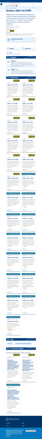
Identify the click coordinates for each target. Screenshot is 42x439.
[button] (8, 1)
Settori (23, 423)
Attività (7, 425)
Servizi (23, 425)
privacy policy (8, 436)
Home (7, 8)
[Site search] (35, 4)
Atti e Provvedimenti (13, 8)
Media (12, 31)
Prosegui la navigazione (30, 431)
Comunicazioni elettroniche (28, 174)
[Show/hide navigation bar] (1, 4)
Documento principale (17, 39)
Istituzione (8, 423)
